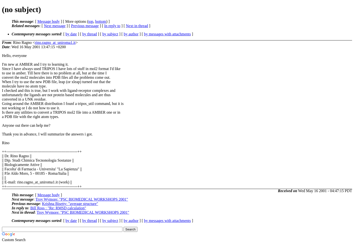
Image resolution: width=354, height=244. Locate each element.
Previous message (85, 26)
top (90, 21)
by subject (110, 34)
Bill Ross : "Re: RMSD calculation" (58, 208)
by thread (89, 34)
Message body (48, 21)
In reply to (112, 26)
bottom (100, 21)
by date (71, 34)
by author (131, 34)
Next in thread (137, 26)
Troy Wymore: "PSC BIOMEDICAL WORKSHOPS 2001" (81, 199)
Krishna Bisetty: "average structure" (70, 204)
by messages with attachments (167, 34)
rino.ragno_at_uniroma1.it (55, 42)
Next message (54, 26)
